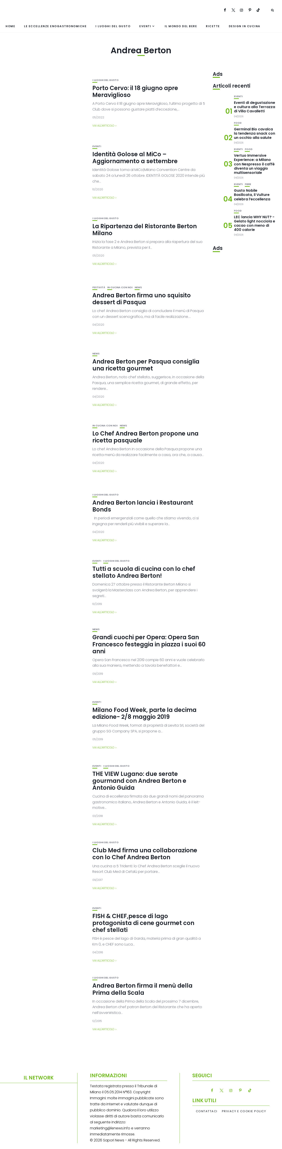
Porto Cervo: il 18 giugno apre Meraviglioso (135, 91)
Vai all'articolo (103, 125)
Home (10, 26)
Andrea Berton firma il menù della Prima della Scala (142, 989)
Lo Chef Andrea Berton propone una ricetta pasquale (145, 437)
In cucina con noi (119, 287)
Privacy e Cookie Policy (244, 1111)
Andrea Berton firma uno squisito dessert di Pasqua (141, 298)
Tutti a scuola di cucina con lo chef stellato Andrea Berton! (143, 572)
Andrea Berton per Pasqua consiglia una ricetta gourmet (145, 365)
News (138, 287)
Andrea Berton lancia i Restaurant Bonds (142, 506)
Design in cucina (244, 26)
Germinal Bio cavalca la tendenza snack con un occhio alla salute (254, 133)
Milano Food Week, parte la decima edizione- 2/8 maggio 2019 (144, 713)
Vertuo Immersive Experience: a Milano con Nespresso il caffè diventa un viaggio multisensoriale (254, 164)
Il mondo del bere (181, 26)
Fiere (248, 184)
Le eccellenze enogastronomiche (55, 26)
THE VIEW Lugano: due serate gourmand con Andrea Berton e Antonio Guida (139, 781)
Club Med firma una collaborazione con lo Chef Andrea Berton (144, 853)
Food (237, 123)
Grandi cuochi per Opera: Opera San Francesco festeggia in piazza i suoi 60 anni (148, 644)
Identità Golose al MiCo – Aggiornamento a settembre (135, 157)
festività (98, 287)
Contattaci (206, 1111)
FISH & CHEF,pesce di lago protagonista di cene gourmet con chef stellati (143, 923)
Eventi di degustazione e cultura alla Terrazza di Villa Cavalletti (254, 107)
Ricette (213, 26)
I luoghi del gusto (112, 26)
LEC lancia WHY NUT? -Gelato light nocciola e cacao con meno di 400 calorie (254, 223)
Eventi (145, 26)
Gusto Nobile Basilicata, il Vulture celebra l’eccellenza (252, 194)
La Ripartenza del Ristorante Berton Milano (144, 229)
